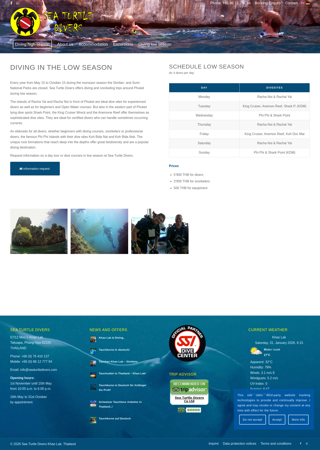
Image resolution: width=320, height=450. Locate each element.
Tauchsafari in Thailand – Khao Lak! (122, 373)
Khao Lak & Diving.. (112, 337)
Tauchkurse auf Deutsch (115, 418)
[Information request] (35, 168)
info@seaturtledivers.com (38, 369)
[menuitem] (268, 3)
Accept (277, 419)
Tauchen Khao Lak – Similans (118, 361)
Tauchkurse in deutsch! (114, 349)
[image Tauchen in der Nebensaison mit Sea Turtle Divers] (40, 233)
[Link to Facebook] (11, 3)
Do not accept (252, 419)
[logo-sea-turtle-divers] (52, 22)
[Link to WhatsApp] (17, 3)
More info (298, 419)
